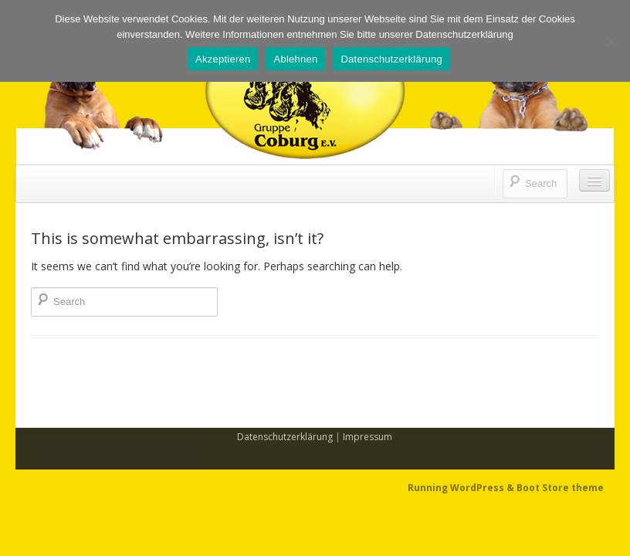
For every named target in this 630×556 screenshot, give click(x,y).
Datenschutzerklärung (285, 436)
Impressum (367, 436)
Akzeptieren (222, 59)
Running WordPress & (462, 487)
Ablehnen (295, 59)
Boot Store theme (560, 487)
